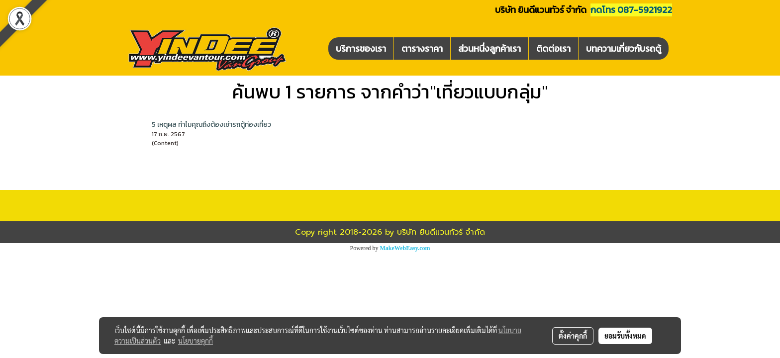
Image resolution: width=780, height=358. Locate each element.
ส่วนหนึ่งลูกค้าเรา (489, 48)
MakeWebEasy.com (405, 248)
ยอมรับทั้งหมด (625, 335)
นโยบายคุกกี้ (195, 340)
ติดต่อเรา (553, 48)
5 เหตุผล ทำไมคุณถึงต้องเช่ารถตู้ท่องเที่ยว (211, 124)
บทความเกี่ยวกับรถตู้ (623, 48)
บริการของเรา (361, 48)
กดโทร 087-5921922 (631, 9)
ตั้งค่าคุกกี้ (573, 335)
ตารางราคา (422, 48)
